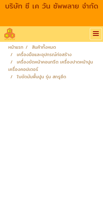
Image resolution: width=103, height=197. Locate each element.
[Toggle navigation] (96, 34)
